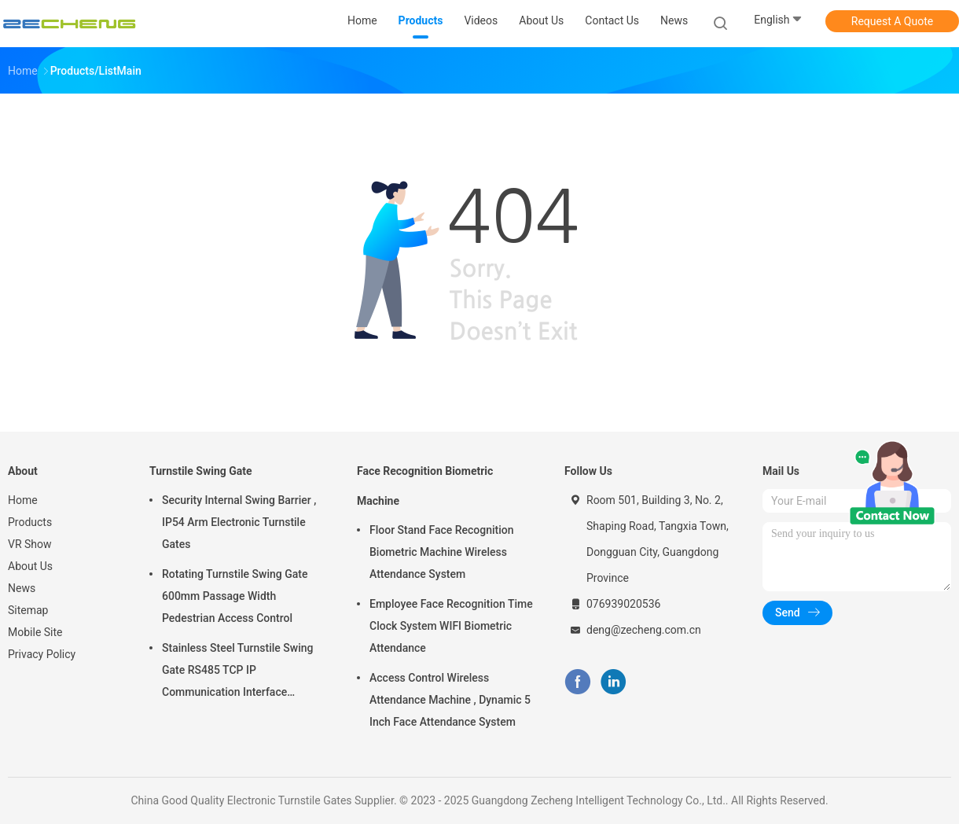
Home (23, 500)
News (21, 588)
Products (30, 522)
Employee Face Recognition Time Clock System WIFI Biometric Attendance (451, 626)
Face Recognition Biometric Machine (425, 486)
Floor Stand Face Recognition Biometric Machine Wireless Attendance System (441, 552)
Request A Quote (892, 21)
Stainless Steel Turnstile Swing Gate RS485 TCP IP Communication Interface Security (238, 672)
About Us (30, 566)
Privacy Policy (41, 654)
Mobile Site (35, 632)
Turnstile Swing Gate (200, 471)
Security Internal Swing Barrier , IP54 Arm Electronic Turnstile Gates (239, 522)
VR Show (30, 544)
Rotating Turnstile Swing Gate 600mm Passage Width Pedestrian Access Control (234, 596)
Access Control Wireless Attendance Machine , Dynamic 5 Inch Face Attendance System (450, 699)
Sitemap (28, 610)
